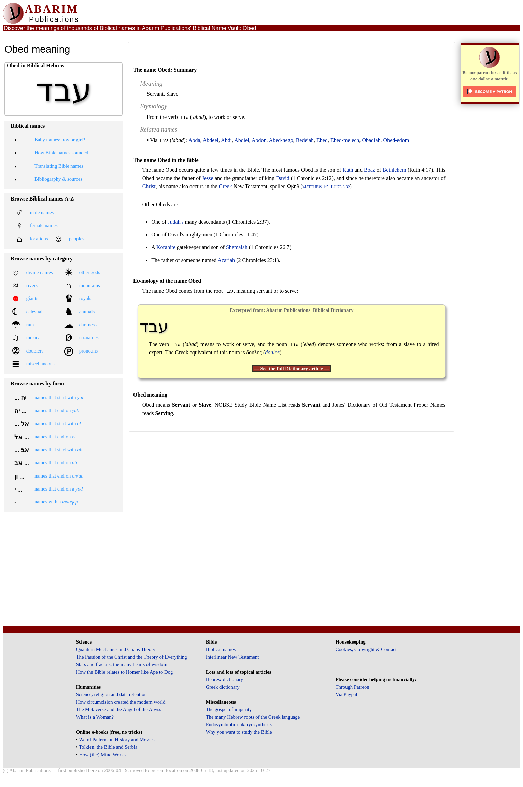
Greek (225, 186)
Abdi (226, 140)
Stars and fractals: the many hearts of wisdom (121, 664)
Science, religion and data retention (111, 694)
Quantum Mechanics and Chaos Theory (116, 649)
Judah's (175, 222)
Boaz (369, 170)
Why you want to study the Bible (239, 732)
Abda (194, 140)
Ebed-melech (344, 140)
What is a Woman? (95, 717)
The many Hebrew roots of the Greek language (253, 717)
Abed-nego (281, 140)
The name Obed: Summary (165, 70)
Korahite (165, 247)
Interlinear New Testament (232, 657)
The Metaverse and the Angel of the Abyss (118, 709)
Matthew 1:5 (315, 187)
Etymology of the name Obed (167, 281)
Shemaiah (237, 247)
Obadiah (371, 140)
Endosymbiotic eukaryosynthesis (239, 724)
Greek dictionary (223, 687)
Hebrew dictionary (224, 679)
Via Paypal (346, 694)
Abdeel (210, 140)
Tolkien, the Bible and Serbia (108, 747)
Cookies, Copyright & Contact (366, 649)
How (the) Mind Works (102, 754)
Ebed (322, 140)
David (282, 178)
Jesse (207, 178)
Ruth (347, 170)
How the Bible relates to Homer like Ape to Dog (124, 672)
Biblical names (221, 649)
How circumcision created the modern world (121, 702)
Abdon (259, 140)
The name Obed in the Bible (166, 160)
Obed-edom (396, 140)
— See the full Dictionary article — (291, 368)
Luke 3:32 (340, 187)
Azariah (226, 260)
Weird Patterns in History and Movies (116, 739)
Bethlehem (394, 170)
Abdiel (241, 140)
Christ (149, 186)
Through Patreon (352, 687)
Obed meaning (150, 395)
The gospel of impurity (229, 709)
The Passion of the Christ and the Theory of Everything (131, 657)
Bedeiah (305, 140)
